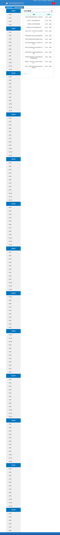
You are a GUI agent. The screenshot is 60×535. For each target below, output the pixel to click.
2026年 (13, 11)
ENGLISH (40, 0)
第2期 (10, 17)
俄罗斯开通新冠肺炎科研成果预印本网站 (34, 39)
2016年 (13, 420)
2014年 (13, 510)
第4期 (10, 24)
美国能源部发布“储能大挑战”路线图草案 (33, 35)
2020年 (13, 248)
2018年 (13, 331)
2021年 (13, 204)
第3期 (10, 21)
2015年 (13, 465)
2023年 (13, 114)
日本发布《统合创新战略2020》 (34, 20)
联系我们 (35, 0)
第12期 (10, 69)
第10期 (10, 62)
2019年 (13, 293)
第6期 (10, 49)
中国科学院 (49, 0)
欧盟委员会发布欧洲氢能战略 (34, 24)
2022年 (13, 159)
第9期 (10, 59)
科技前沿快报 (9, 7)
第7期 (10, 52)
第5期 (10, 45)
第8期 (10, 55)
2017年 (13, 375)
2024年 (13, 73)
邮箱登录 (44, 0)
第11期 (10, 66)
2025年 (13, 28)
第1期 (10, 14)
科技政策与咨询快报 (18, 7)
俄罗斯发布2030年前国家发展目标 (34, 27)
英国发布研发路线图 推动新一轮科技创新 (34, 17)
